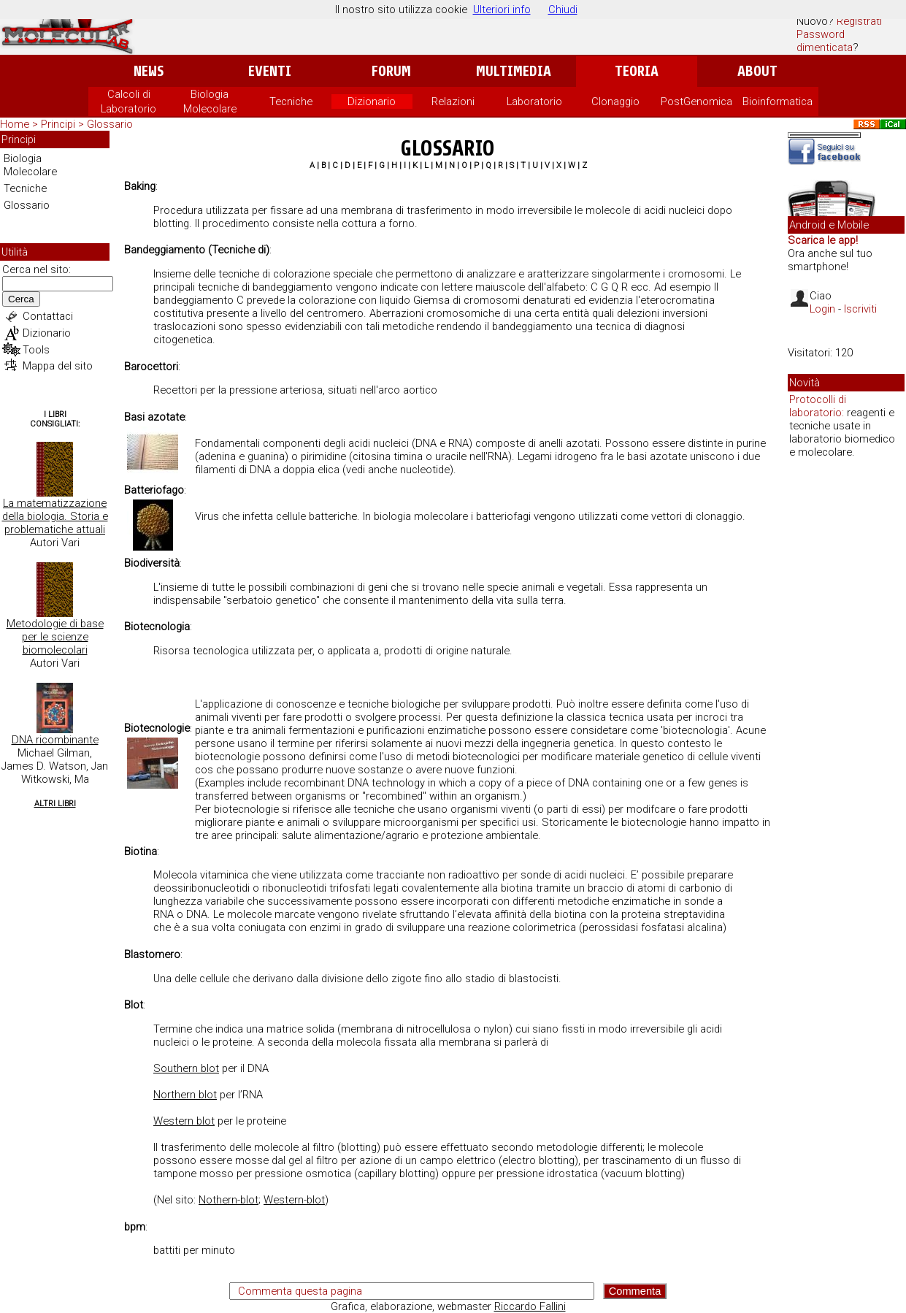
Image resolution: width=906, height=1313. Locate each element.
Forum (391, 71)
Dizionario (372, 101)
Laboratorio (534, 101)
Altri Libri (55, 803)
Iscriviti (860, 308)
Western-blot (294, 1199)
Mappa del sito (58, 365)
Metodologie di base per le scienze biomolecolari (55, 636)
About (757, 71)
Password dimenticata (824, 41)
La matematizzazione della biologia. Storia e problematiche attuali (55, 516)
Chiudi (562, 9)
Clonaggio (615, 101)
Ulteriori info (502, 9)
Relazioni (453, 101)
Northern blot (185, 1094)
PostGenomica (696, 101)
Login (822, 308)
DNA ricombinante (55, 739)
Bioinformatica (777, 101)
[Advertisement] (846, 694)
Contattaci (48, 316)
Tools (36, 349)
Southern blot (186, 1068)
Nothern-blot (228, 1199)
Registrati (859, 21)
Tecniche (290, 101)
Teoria (637, 71)
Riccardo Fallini (530, 1306)
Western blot (184, 1121)
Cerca (21, 299)
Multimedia (513, 71)
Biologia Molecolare (30, 165)
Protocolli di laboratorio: (817, 406)
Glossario (110, 124)
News (149, 71)
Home (14, 124)
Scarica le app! (823, 240)
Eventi (269, 71)
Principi (58, 124)
